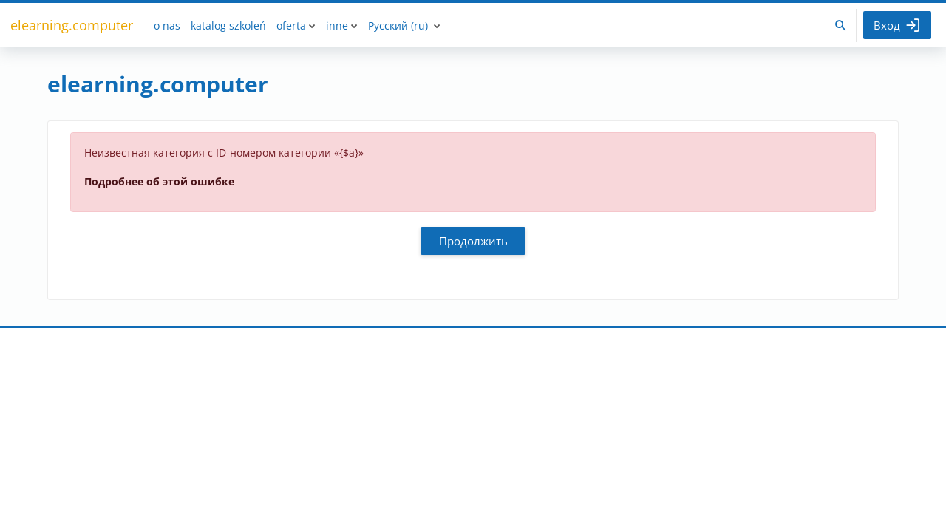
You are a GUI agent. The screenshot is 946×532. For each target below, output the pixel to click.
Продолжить (473, 240)
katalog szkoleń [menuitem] (228, 25)
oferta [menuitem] (291, 25)
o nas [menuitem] (167, 25)
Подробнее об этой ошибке (159, 181)
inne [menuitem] (337, 25)
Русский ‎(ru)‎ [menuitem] (398, 25)
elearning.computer (71, 25)
